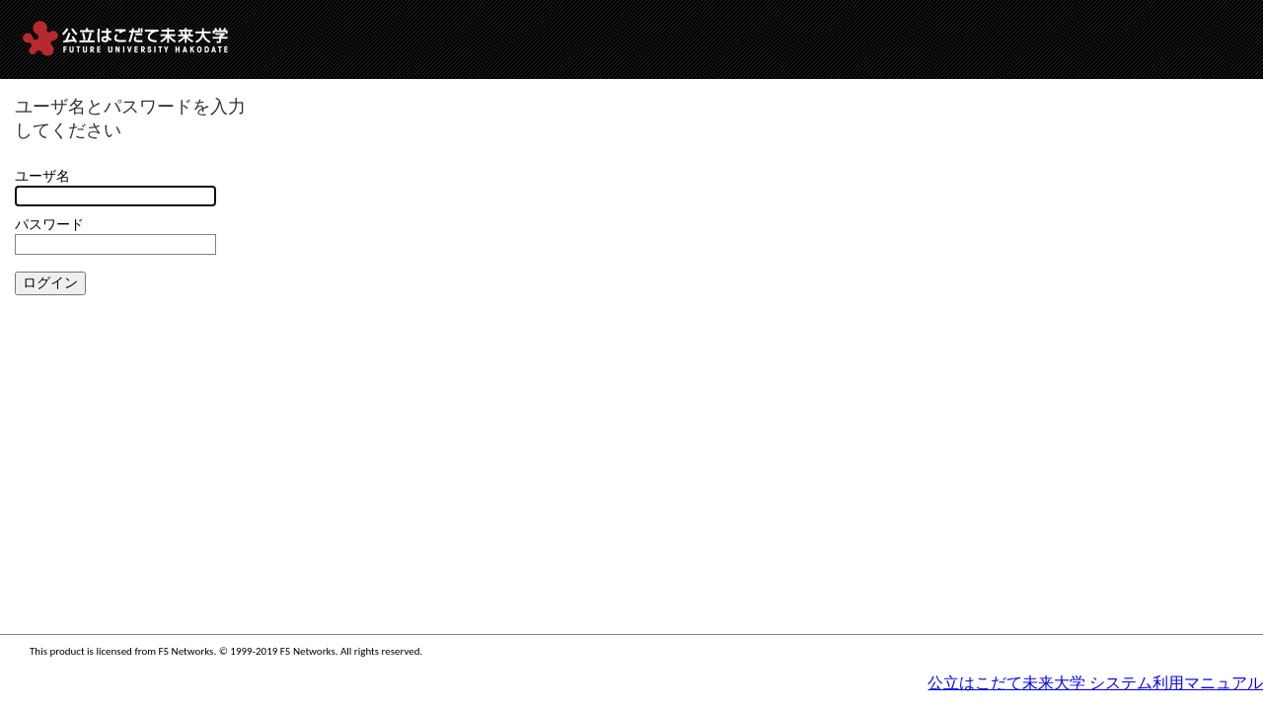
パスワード (49, 224)
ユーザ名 (42, 176)
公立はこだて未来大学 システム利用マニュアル (1095, 682)
